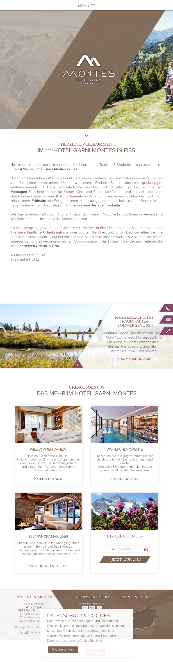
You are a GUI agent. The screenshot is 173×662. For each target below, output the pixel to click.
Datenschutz (35, 627)
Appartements (71, 196)
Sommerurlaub (135, 358)
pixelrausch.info (38, 632)
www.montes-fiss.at (36, 621)
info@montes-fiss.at (35, 617)
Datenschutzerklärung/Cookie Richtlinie (75, 641)
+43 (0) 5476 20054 (35, 614)
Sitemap (19, 627)
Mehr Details (49, 479)
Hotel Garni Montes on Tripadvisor (92, 608)
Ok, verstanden (63, 650)
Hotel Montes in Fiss (90, 228)
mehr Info (78, 363)
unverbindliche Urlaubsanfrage (43, 232)
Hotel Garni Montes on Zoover (99, 608)
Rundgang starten (49, 566)
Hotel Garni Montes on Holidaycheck (85, 608)
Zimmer (48, 196)
